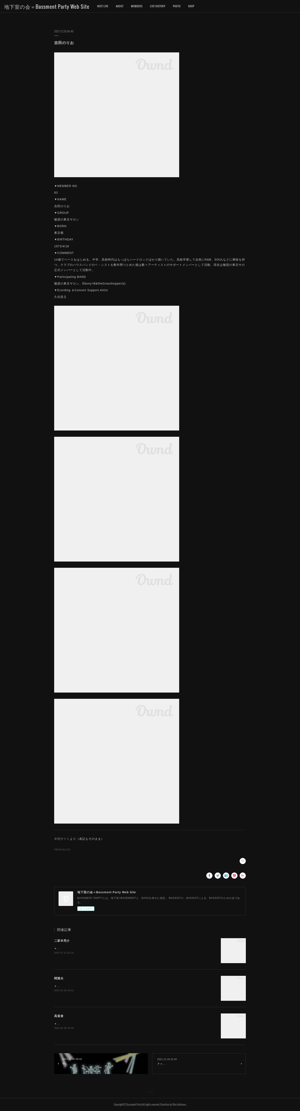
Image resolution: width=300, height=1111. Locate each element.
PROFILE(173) (62, 850)
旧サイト (63, 838)
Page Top (150, 1093)
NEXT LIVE (102, 6)
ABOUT (120, 6)
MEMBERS (136, 6)
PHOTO (177, 6)
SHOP (191, 6)
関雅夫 (59, 978)
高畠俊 (59, 1016)
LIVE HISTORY (157, 6)
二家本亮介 (62, 940)
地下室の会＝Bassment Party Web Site (46, 6)
